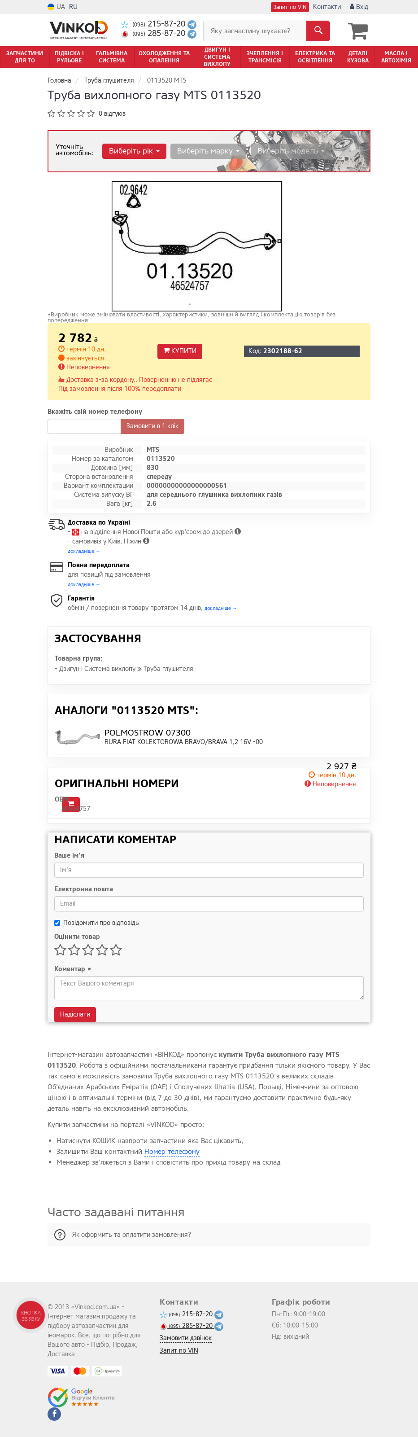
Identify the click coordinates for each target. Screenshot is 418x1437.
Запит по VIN (290, 7)
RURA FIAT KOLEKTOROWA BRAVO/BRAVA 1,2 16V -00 (183, 741)
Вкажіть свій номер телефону (95, 411)
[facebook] (54, 1414)
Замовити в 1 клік (152, 425)
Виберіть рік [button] (134, 150)
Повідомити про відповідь (96, 922)
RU (73, 7)
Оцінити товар (77, 936)
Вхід (359, 7)
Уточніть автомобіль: (74, 149)
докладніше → (84, 551)
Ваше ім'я (69, 855)
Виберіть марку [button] (207, 150)
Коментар (72, 968)
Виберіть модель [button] (289, 150)
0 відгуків (112, 113)
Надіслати (75, 1014)
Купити (179, 351)
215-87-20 (154, 24)
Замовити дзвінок (186, 1338)
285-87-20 (154, 33)
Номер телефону (172, 1151)
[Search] (318, 31)
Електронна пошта (83, 889)
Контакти (327, 7)
